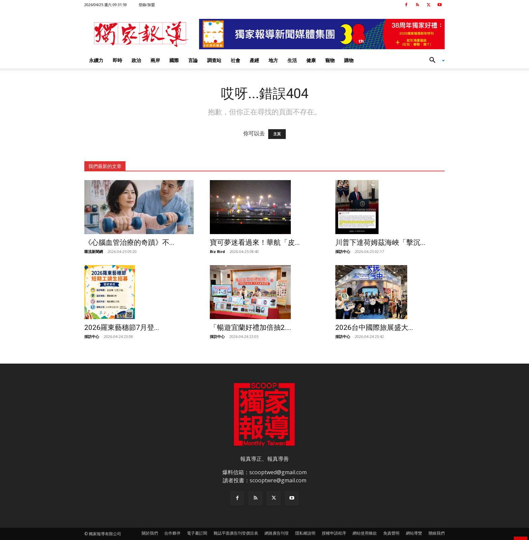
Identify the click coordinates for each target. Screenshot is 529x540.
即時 (117, 60)
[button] (434, 60)
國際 (174, 60)
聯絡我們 (436, 533)
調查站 (214, 60)
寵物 (330, 60)
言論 (193, 60)
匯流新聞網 (93, 251)
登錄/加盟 (147, 4)
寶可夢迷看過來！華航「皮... (255, 242)
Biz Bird (217, 251)
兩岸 (155, 60)
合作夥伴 (172, 533)
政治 (136, 60)
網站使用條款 (365, 533)
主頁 (277, 134)
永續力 (96, 60)
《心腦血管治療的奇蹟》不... (129, 242)
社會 (235, 60)
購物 (349, 60)
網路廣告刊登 (276, 533)
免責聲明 (391, 533)
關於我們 (150, 533)
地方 (273, 60)
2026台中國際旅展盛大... (374, 327)
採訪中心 (342, 251)
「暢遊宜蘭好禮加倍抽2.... (250, 327)
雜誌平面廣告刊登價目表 (236, 533)
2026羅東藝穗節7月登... (121, 327)
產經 (254, 60)
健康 (311, 60)
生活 (292, 60)
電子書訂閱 (197, 533)
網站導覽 (414, 533)
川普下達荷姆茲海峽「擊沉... (380, 242)
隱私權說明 (305, 533)
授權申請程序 (334, 533)
